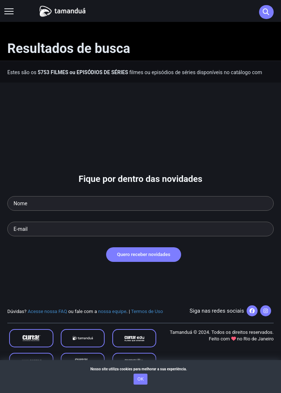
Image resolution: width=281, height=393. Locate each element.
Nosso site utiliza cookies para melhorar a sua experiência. (140, 369)
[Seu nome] (140, 203)
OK (140, 379)
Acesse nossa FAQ (47, 311)
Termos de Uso (147, 311)
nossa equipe (112, 311)
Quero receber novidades (144, 254)
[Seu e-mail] (140, 229)
